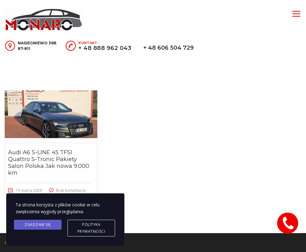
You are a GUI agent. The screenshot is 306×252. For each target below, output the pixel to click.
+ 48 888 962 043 (104, 48)
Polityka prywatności (91, 228)
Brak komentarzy (71, 190)
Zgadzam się (38, 224)
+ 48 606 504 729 (168, 47)
